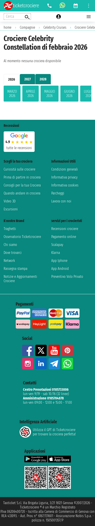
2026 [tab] (11, 79)
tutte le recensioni (19, 148)
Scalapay (57, 245)
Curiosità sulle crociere (19, 169)
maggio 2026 (49, 93)
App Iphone (59, 260)
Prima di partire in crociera (22, 177)
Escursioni (11, 209)
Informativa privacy (64, 177)
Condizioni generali (64, 169)
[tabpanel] (47, 94)
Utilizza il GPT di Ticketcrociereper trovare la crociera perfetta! (48, 432)
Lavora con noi (61, 201)
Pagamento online (63, 237)
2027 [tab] (27, 79)
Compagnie (27, 27)
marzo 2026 (12, 93)
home (7, 27)
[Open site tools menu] (88, 5)
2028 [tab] (43, 79)
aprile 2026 (30, 93)
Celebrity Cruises (55, 27)
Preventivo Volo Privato (67, 276)
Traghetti (10, 229)
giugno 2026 (69, 93)
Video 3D (9, 201)
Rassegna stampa (15, 268)
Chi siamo (10, 245)
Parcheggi (57, 193)
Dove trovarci (13, 252)
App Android (60, 268)
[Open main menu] (88, 16)
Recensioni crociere (64, 229)
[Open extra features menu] (17, 16)
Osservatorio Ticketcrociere (22, 237)
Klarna (55, 252)
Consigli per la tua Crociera (22, 185)
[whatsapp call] (62, 6)
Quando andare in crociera (22, 193)
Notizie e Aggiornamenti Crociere (20, 278)
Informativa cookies (64, 185)
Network (9, 260)
